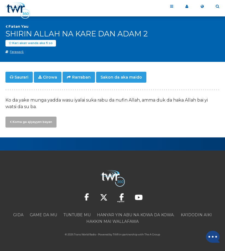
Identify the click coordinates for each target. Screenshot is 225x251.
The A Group (152, 234)
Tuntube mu (77, 214)
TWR (116, 234)
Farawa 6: (17, 52)
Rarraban (81, 77)
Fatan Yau (18, 26)
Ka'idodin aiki (196, 214)
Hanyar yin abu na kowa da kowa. (135, 214)
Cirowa (50, 77)
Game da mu (43, 214)
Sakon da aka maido (121, 77)
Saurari (21, 77)
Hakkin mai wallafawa (112, 221)
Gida (18, 214)
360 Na (186, 6)
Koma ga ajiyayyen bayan (32, 122)
